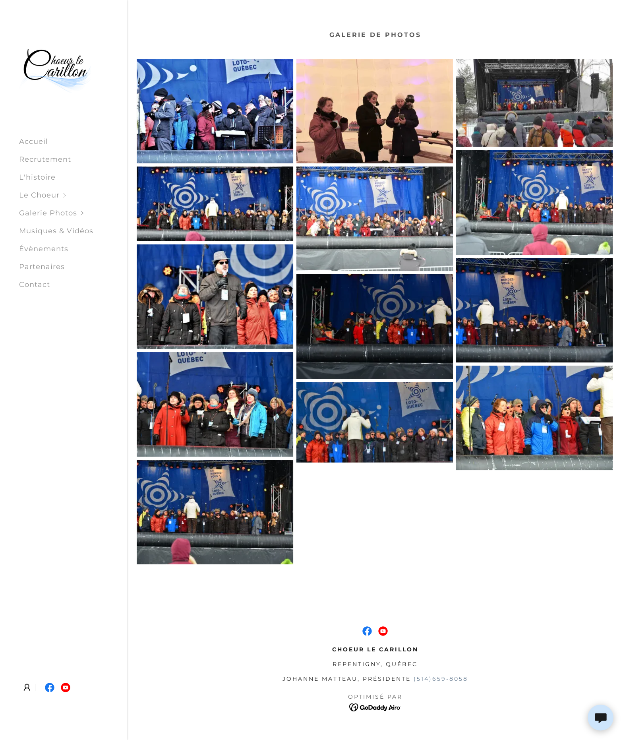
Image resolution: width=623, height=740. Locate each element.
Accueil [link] (33, 141)
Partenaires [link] (42, 266)
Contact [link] (34, 284)
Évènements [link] (43, 248)
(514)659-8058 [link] (441, 678)
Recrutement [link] (45, 159)
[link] (55, 68)
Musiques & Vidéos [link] (56, 231)
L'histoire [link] (37, 177)
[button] (73, 195)
